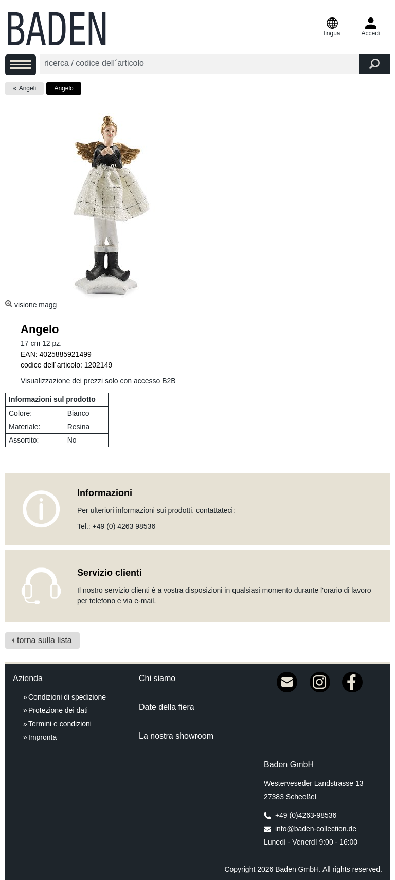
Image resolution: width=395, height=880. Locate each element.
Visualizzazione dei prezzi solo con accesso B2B (98, 381)
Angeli (27, 88)
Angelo (63, 88)
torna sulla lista (44, 640)
